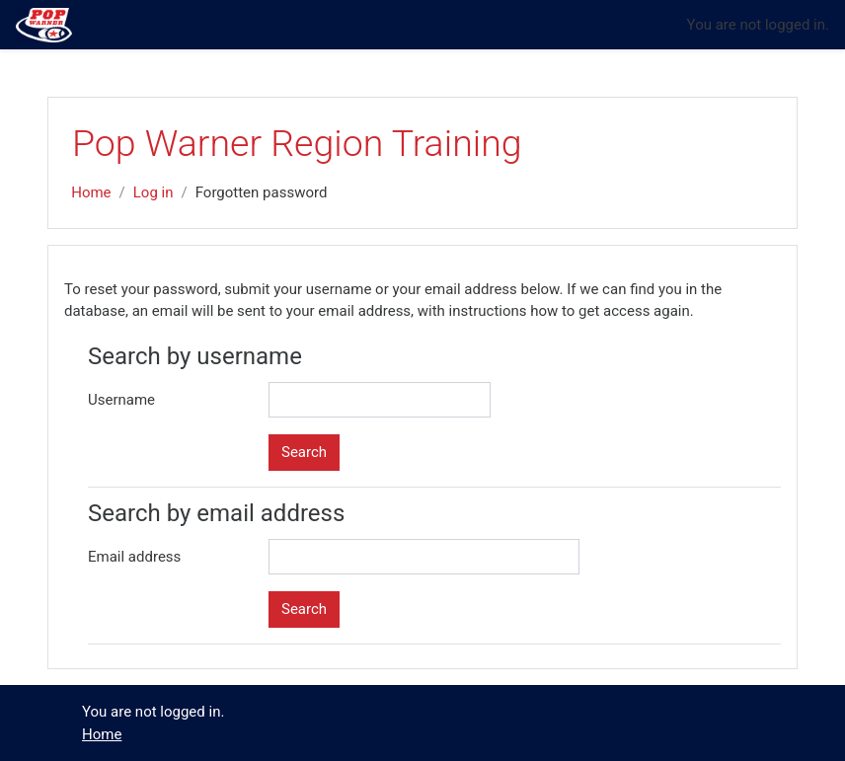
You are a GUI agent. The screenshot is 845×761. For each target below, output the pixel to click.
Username (121, 400)
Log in (153, 192)
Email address (134, 557)
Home (91, 192)
